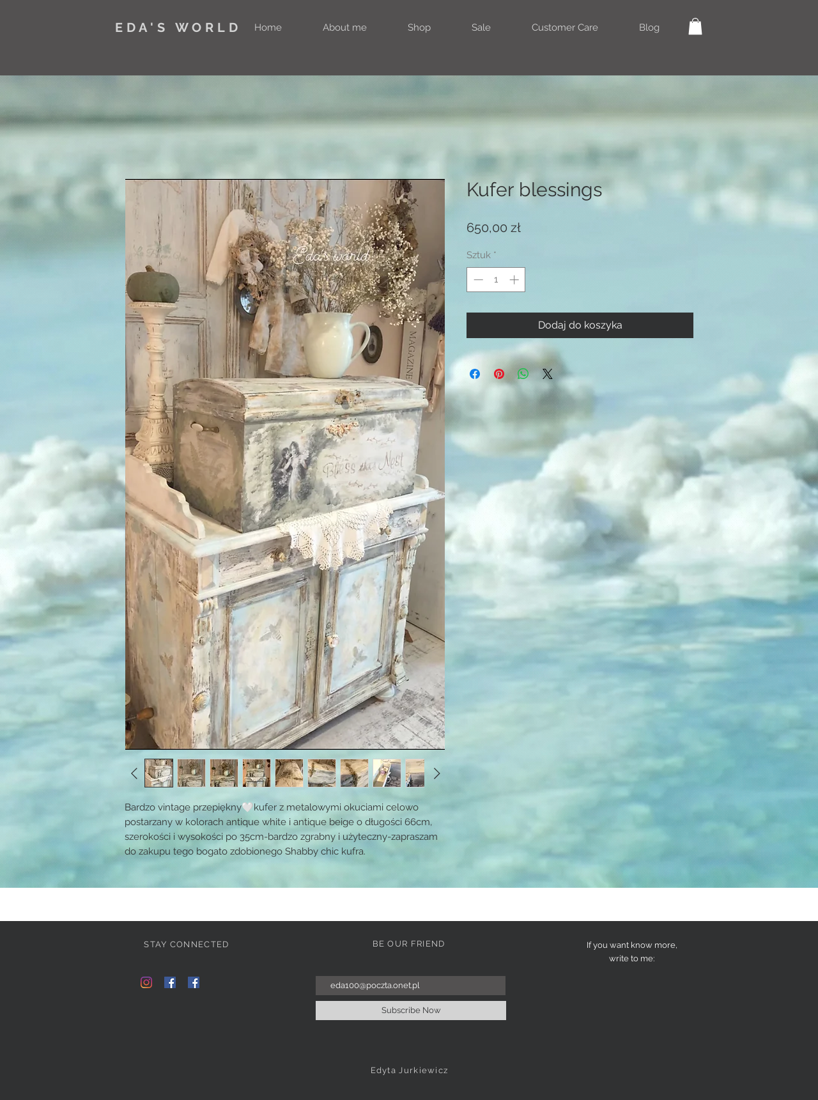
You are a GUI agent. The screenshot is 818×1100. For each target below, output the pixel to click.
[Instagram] (146, 982)
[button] (695, 26)
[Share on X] (547, 374)
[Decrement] (477, 279)
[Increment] (515, 279)
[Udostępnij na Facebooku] (474, 374)
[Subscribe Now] (411, 1010)
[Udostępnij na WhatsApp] (523, 374)
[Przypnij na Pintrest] (499, 374)
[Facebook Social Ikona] (170, 982)
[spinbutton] (496, 279)
